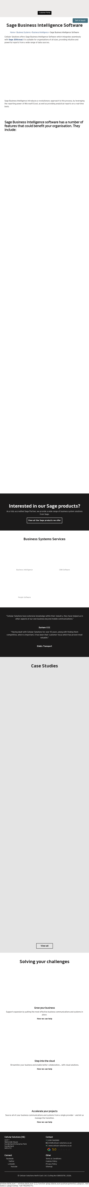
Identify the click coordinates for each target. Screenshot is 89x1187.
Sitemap (49, 1166)
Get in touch (80, 20)
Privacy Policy (51, 1164)
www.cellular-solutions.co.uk (60, 1146)
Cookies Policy (51, 1161)
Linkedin (10, 1164)
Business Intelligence (40, 32)
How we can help (44, 1019)
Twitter (9, 1161)
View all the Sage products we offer (44, 520)
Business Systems (23, 32)
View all (44, 946)
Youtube (11, 1166)
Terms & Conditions (53, 1159)
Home (12, 32)
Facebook (9, 1159)
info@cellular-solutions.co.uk (60, 1143)
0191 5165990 (53, 1140)
